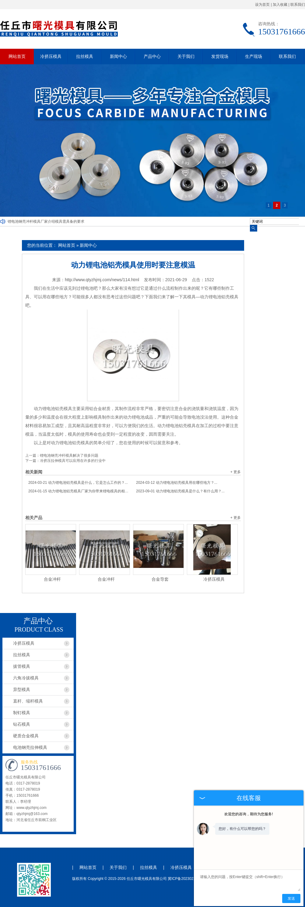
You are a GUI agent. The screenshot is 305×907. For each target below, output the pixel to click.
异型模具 (21, 689)
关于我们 (186, 56)
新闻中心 (118, 56)
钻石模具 (21, 724)
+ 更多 (235, 472)
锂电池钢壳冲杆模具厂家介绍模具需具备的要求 (46, 221)
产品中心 (152, 56)
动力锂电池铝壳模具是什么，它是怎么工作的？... (78, 482)
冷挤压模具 (50, 56)
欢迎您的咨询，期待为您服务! (248, 814)
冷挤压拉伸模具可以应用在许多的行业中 (73, 461)
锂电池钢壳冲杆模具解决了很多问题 (69, 455)
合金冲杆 (52, 579)
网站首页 (17, 56)
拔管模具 (21, 666)
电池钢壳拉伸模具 (30, 747)
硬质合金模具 (26, 735)
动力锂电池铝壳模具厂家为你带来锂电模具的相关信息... (79, 491)
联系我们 (297, 4)
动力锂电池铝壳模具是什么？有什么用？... (180, 491)
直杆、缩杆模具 (28, 701)
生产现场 (253, 56)
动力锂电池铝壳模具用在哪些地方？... (176, 482)
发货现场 (219, 56)
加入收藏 (280, 4)
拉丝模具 (84, 56)
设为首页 (262, 4)
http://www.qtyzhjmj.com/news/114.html (102, 279)
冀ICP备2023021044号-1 (188, 879)
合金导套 (160, 579)
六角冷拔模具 (26, 677)
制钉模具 (21, 712)
